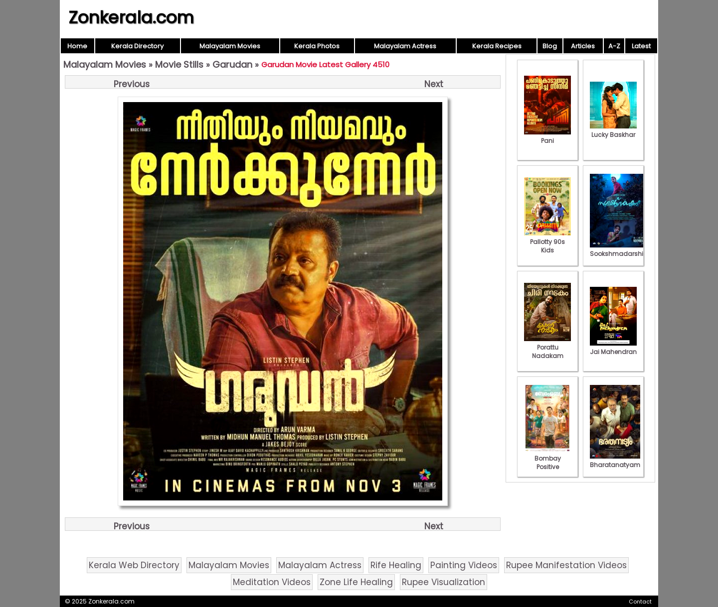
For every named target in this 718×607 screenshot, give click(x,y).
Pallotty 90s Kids (547, 241)
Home (77, 46)
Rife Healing (395, 565)
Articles (583, 46)
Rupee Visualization (443, 582)
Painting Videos (463, 565)
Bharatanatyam (615, 460)
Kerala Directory (137, 46)
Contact (640, 602)
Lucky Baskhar (613, 130)
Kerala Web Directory (134, 565)
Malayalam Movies (229, 46)
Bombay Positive (547, 458)
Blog (549, 46)
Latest (641, 46)
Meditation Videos (272, 582)
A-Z (614, 46)
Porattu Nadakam (547, 347)
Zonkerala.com (131, 17)
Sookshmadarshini (619, 249)
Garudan (232, 64)
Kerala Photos (317, 46)
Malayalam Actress (405, 46)
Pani (547, 136)
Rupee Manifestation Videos (566, 565)
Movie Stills (179, 64)
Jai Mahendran (613, 347)
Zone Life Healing (356, 582)
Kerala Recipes (497, 46)
